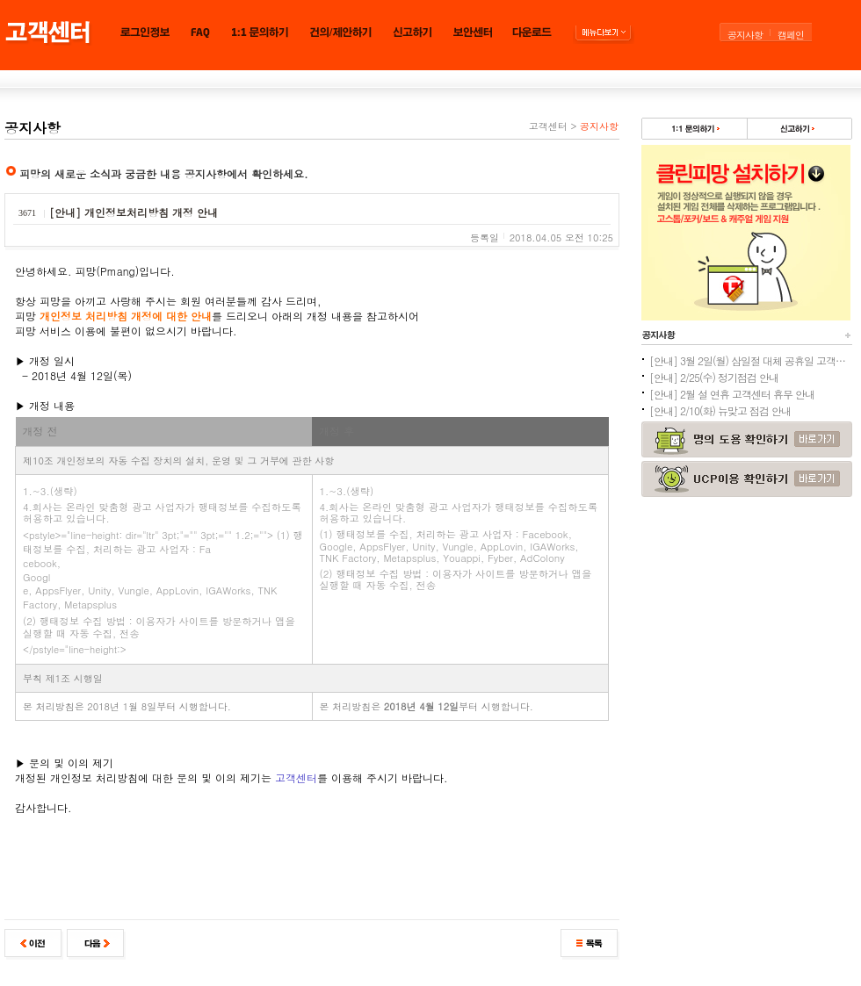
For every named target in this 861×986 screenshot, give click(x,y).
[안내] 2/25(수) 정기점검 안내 (713, 377)
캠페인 (791, 34)
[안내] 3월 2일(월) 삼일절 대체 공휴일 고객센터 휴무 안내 (750, 360)
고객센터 (548, 126)
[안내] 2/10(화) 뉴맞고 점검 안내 (720, 410)
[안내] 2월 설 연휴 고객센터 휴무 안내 (731, 393)
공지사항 (745, 34)
